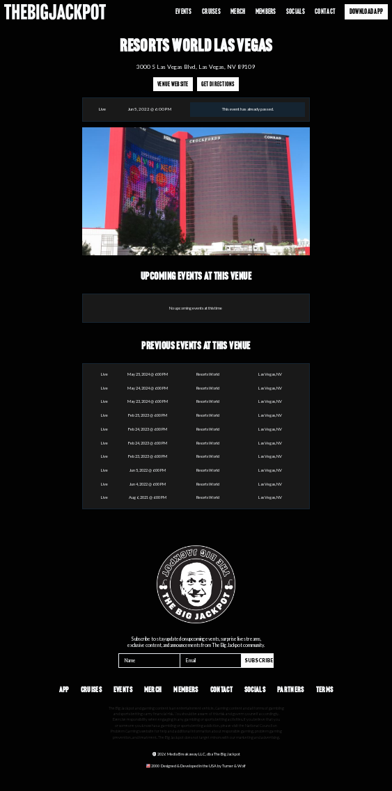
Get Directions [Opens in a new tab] (218, 84)
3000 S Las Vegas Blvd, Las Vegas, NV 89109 (195, 66)
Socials (295, 11)
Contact (325, 11)
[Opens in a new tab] (195, 766)
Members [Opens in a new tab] (266, 11)
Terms (325, 689)
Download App (366, 11)
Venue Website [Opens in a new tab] (173, 84)
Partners (290, 689)
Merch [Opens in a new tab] (237, 11)
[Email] (211, 660)
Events (183, 11)
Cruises (211, 11)
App (64, 689)
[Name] (149, 660)
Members (185, 689)
